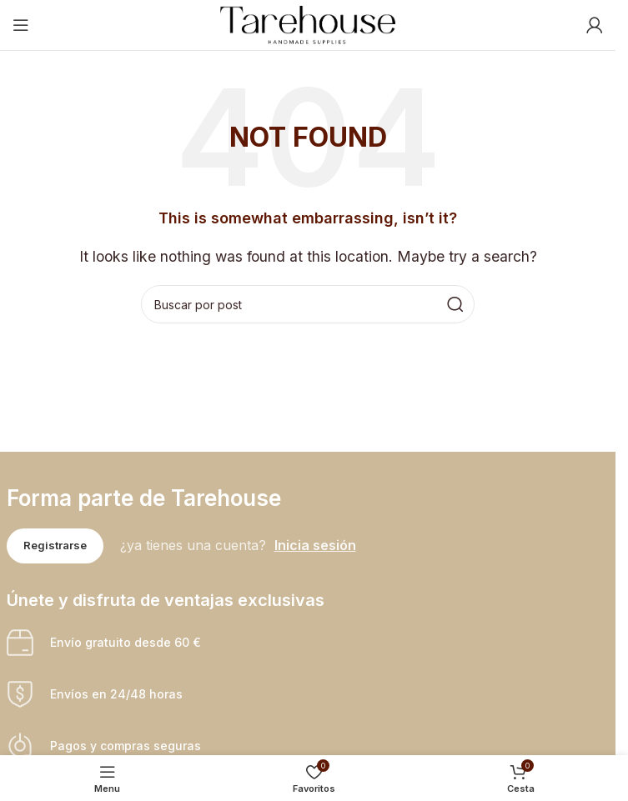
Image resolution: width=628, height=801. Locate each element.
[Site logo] (307, 23)
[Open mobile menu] (21, 25)
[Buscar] (308, 304)
